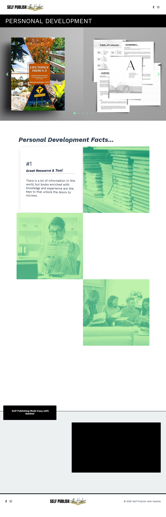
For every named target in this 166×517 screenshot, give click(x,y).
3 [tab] (83, 113)
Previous (7, 74)
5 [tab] (91, 113)
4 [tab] (87, 113)
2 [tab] (78, 113)
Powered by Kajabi (152, 510)
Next (158, 74)
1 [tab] (74, 113)
